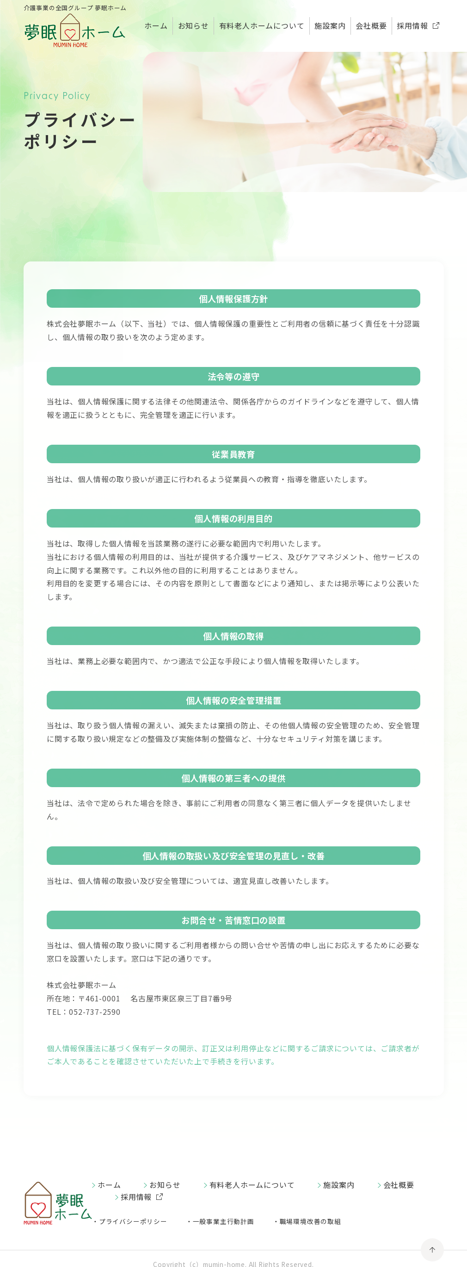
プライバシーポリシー (133, 1221)
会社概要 (371, 25)
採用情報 (412, 25)
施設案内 (329, 25)
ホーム (155, 25)
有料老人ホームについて (262, 25)
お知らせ (193, 25)
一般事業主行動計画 (223, 1221)
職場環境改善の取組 (310, 1221)
